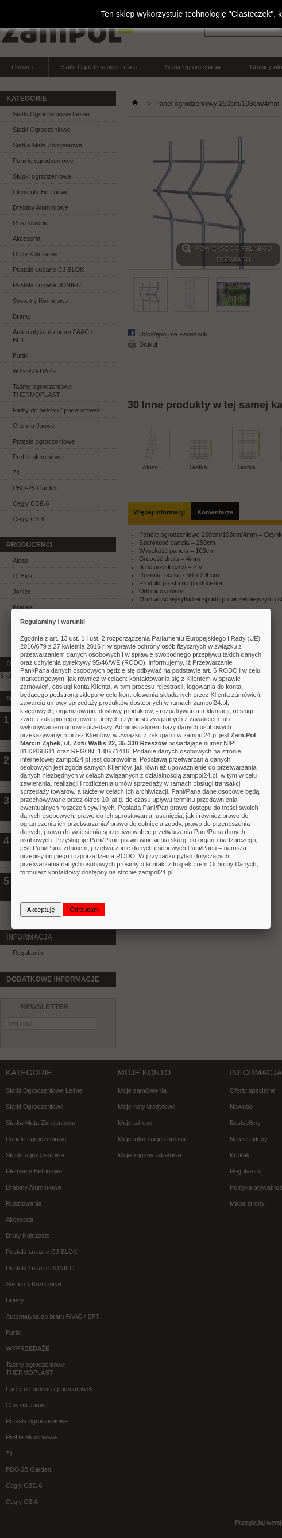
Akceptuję (41, 909)
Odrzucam (84, 909)
